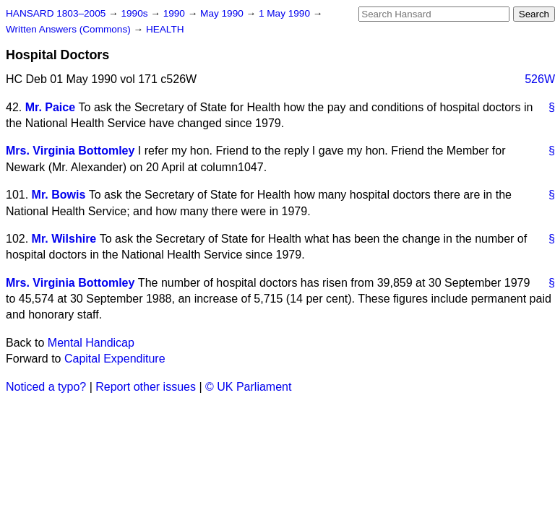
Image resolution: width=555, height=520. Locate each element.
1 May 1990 (286, 13)
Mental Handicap (91, 343)
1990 (175, 13)
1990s (135, 13)
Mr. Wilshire (64, 239)
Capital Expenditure (114, 358)
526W (540, 79)
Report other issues (145, 387)
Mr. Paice (50, 107)
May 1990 (223, 13)
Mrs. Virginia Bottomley (70, 150)
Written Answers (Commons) (70, 29)
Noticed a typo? (46, 387)
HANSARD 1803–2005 (56, 13)
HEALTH (165, 29)
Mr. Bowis (59, 194)
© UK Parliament (248, 387)
